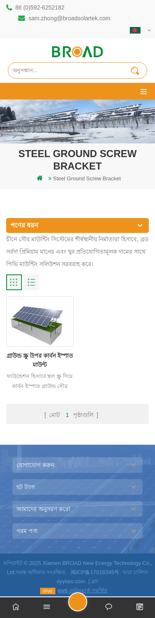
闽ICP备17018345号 (95, 572)
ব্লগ (94, 581)
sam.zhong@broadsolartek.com (69, 18)
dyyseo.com (71, 581)
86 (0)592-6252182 (39, 7)
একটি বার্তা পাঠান (86, 605)
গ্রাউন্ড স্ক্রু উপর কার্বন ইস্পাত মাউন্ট (40, 360)
